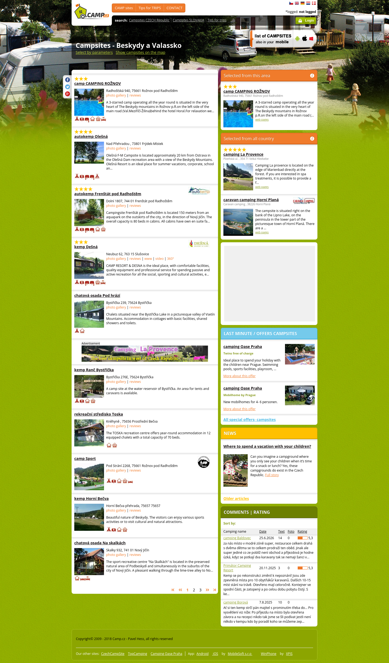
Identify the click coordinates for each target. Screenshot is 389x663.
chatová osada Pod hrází (107, 295)
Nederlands (308, 3)
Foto (291, 531)
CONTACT (175, 7)
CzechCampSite (112, 653)
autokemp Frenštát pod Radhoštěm (127, 193)
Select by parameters (94, 52)
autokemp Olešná (107, 136)
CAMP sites (124, 7)
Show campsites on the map (140, 52)
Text (281, 531)
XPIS (289, 653)
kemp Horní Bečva (107, 498)
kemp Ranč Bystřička (107, 369)
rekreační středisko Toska (107, 414)
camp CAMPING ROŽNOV (107, 83)
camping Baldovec (237, 538)
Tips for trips (216, 20)
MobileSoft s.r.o (240, 653)
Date (262, 531)
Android (202, 653)
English (297, 3)
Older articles (236, 498)
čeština (291, 3)
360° (170, 258)
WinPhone (268, 653)
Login (309, 20)
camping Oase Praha (242, 346)
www (148, 258)
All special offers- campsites (249, 419)
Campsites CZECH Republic (149, 20)
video (159, 258)
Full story (272, 475)
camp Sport (127, 458)
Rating (302, 531)
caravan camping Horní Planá (254, 199)
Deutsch (302, 3)
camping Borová (235, 602)
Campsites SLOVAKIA (188, 20)
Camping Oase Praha (166, 653)
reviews (135, 95)
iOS (215, 653)
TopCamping (137, 653)
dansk (314, 3)
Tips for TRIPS (150, 7)
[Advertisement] (340, 162)
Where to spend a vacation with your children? (267, 446)
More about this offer (239, 376)
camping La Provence (243, 154)
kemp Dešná (127, 246)
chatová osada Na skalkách (107, 542)
